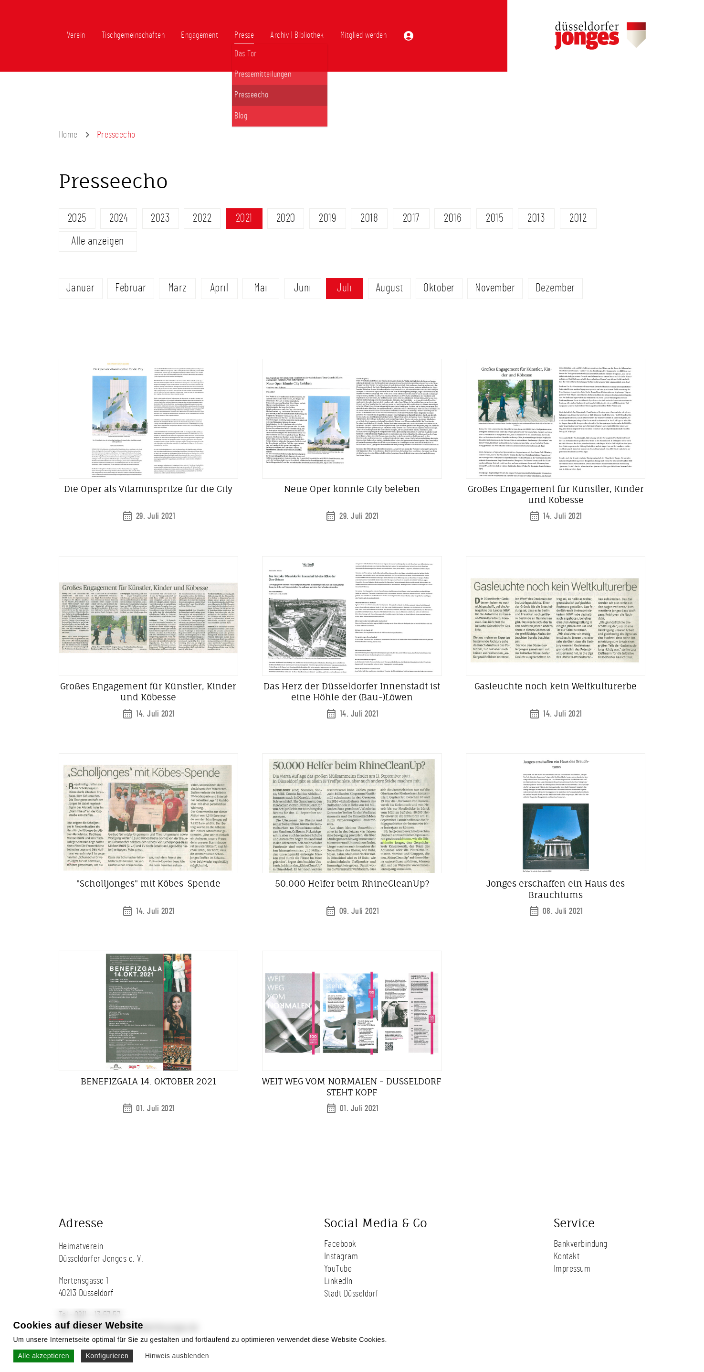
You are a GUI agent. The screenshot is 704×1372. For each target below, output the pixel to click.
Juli (344, 288)
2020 (285, 218)
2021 (244, 218)
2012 (578, 218)
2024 (118, 218)
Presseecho (116, 134)
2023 (160, 218)
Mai (261, 288)
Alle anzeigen (97, 241)
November (495, 288)
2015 (494, 218)
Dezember (555, 288)
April (219, 288)
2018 (369, 218)
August (389, 288)
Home (68, 134)
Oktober (439, 288)
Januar (80, 288)
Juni (303, 288)
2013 (536, 218)
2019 (327, 218)
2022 (202, 218)
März (177, 288)
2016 (453, 218)
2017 (411, 218)
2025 (77, 218)
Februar (131, 288)
